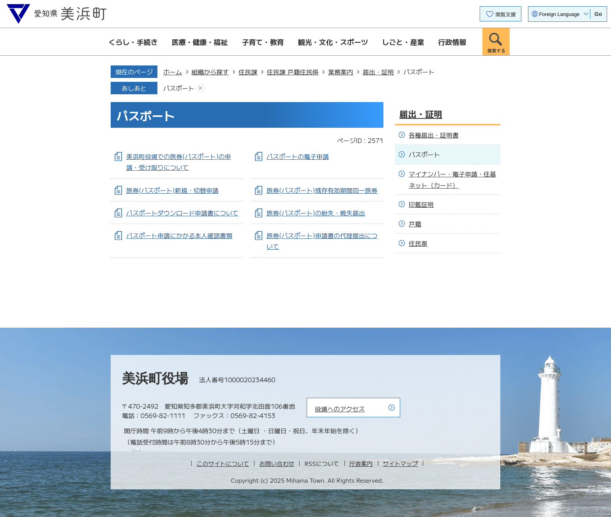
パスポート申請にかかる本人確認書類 (179, 235)
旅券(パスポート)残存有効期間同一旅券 (322, 190)
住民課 (247, 71)
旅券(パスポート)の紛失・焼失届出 (316, 212)
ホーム (172, 71)
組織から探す (210, 71)
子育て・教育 (263, 42)
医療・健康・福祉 (200, 42)
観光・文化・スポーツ (333, 42)
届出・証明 (378, 71)
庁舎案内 (361, 463)
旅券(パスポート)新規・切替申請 (172, 190)
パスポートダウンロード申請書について (182, 212)
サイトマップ (400, 463)
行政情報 (452, 42)
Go (598, 14)
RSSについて (321, 463)
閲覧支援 (506, 14)
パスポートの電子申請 (298, 156)
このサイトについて (222, 463)
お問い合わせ (276, 463)
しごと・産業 (403, 42)
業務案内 (340, 71)
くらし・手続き (133, 42)
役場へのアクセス (340, 408)
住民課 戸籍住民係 (293, 71)
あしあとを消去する (200, 88)
